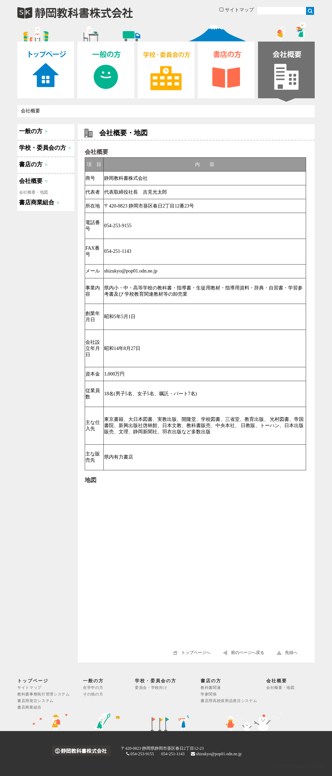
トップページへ (195, 652)
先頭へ (291, 652)
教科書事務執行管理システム (43, 694)
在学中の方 (93, 688)
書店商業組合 (29, 707)
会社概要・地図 (33, 192)
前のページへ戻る (247, 652)
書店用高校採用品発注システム (229, 701)
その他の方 (93, 694)
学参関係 (209, 694)
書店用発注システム (35, 701)
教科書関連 (211, 688)
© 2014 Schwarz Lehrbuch (299, 766)
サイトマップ (237, 9)
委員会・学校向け (151, 688)
